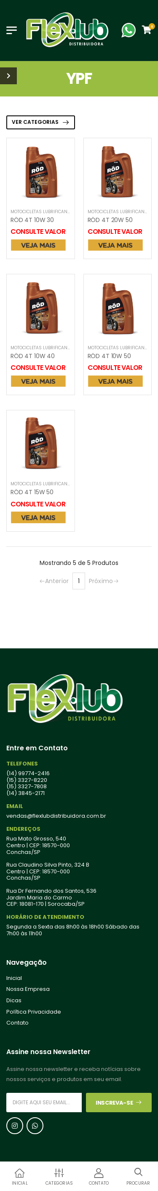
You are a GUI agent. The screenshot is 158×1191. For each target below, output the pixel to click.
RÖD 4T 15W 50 (32, 492)
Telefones (22, 763)
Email (14, 806)
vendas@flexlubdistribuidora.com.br (56, 816)
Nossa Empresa (28, 989)
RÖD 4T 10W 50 (109, 356)
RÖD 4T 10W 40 (33, 356)
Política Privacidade (33, 1012)
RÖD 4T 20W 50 (110, 220)
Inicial (14, 978)
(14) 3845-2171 (25, 793)
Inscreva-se (119, 1103)
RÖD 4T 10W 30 (32, 220)
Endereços (23, 829)
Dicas (13, 1000)
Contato (17, 1023)
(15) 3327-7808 (26, 786)
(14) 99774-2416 (28, 773)
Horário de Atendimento (45, 917)
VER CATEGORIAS (35, 122)
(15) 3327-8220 (26, 780)
